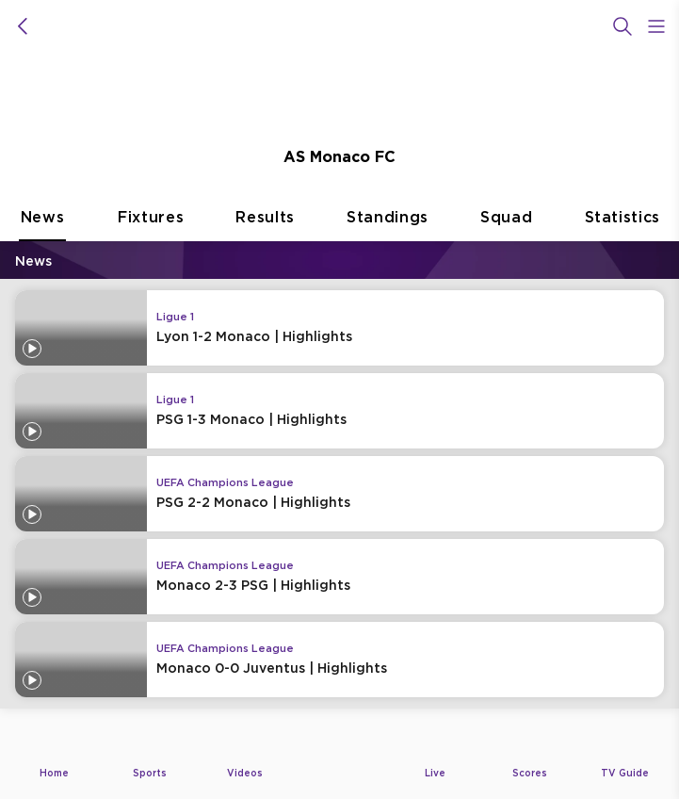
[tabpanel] (339, 480)
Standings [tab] (387, 224)
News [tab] (42, 224)
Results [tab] (265, 224)
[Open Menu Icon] (656, 26)
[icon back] (22, 26)
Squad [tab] (506, 224)
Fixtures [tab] (151, 224)
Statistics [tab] (623, 224)
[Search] (622, 26)
